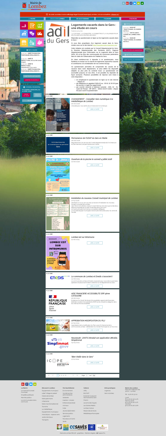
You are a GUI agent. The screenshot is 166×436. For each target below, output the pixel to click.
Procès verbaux (38, 95)
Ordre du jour (26, 95)
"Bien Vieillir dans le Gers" (82, 357)
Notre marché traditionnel (50, 404)
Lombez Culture (89, 408)
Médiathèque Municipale (91, 413)
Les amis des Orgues (90, 403)
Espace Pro (101, 433)
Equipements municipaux (50, 390)
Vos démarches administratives (67, 394)
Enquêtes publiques (27, 395)
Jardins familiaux (47, 417)
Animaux (65, 405)
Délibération (32, 100)
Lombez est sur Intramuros (82, 237)
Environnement (68, 390)
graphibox (80, 433)
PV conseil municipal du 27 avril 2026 (31, 90)
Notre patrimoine (47, 398)
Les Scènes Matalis (89, 405)
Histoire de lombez (48, 396)
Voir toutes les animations (133, 50)
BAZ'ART (86, 393)
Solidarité (66, 397)
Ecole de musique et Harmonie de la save (90, 396)
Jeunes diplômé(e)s (69, 411)
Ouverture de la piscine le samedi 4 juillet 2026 (91, 159)
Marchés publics (26, 397)
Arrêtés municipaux (32, 80)
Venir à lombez (109, 393)
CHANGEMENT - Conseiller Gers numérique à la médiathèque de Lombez (92, 100)
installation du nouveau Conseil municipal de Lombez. (94, 198)
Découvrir (57, 19)
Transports (45, 420)
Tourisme (45, 406)
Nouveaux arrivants (69, 419)
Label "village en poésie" (49, 393)
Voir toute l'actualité (31, 76)
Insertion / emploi (68, 400)
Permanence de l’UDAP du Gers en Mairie (89, 138)
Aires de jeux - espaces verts (51, 414)
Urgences (107, 390)
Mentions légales (90, 433)
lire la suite (94, 109)
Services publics (68, 413)
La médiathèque (47, 409)
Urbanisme (45, 401)
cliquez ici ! (115, 14)
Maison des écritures (90, 411)
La (31, 19)
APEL (85, 390)
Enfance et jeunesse (69, 403)
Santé (64, 421)
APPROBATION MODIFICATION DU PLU (88, 320)
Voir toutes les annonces (133, 59)
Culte (64, 408)
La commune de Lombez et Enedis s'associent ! (92, 276)
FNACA (86, 400)
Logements (66, 416)
